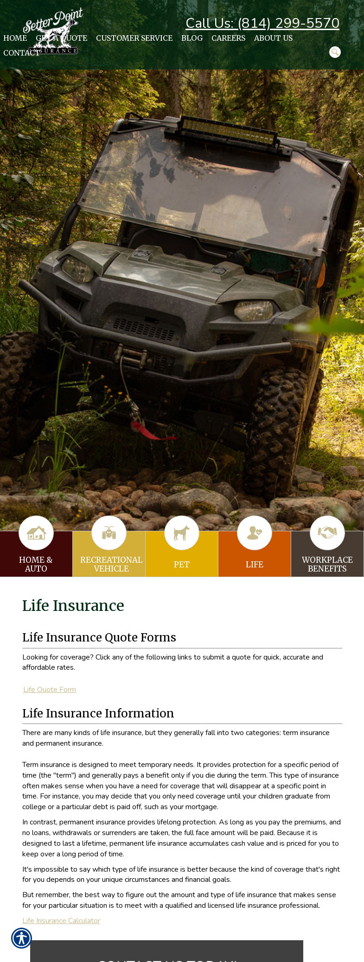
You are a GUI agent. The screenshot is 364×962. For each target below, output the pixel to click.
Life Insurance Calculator (61, 921)
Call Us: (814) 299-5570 (262, 23)
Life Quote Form (49, 690)
